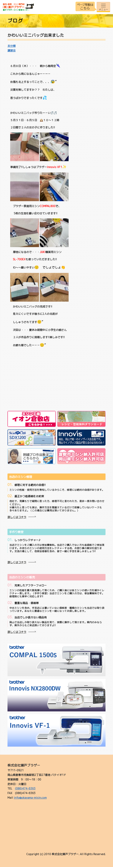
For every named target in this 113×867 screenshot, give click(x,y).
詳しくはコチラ (16, 517)
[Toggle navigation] (103, 7)
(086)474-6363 (25, 788)
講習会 (11, 50)
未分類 (11, 46)
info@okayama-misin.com (30, 797)
